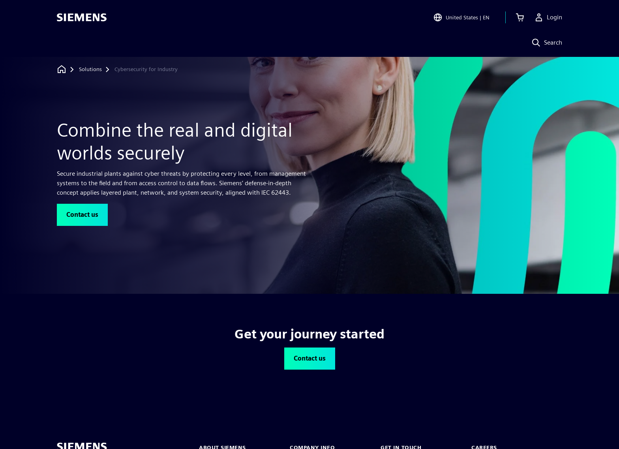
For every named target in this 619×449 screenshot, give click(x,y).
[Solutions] (90, 69)
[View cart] (520, 17)
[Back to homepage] (61, 69)
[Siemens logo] (82, 17)
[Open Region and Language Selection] (461, 17)
